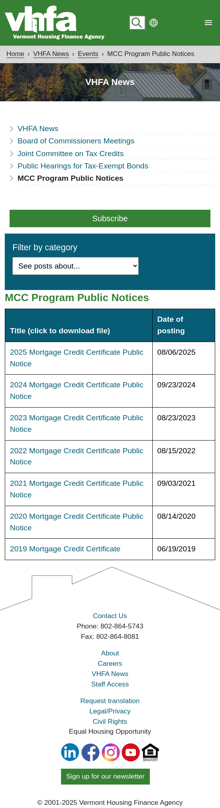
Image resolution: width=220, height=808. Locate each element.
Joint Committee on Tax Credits (71, 153)
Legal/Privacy (110, 711)
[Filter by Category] (75, 266)
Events (88, 54)
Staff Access (110, 684)
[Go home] (54, 22)
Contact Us (110, 616)
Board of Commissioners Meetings (76, 141)
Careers (110, 663)
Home (15, 54)
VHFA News (51, 54)
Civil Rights (110, 721)
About (110, 653)
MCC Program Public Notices (150, 54)
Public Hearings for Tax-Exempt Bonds (83, 166)
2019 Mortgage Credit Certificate (65, 549)
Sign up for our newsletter (105, 776)
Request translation (110, 701)
